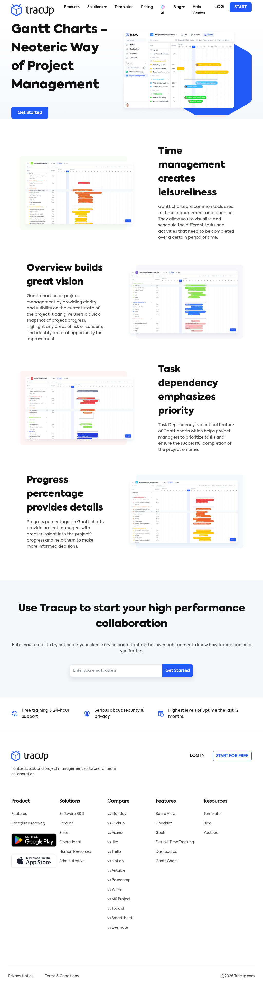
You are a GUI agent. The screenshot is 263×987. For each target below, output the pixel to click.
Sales (63, 833)
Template (212, 814)
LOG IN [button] (219, 8)
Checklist (164, 823)
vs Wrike (114, 889)
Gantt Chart (166, 861)
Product (66, 823)
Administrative (72, 861)
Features (19, 814)
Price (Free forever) (28, 823)
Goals (160, 833)
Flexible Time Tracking (175, 842)
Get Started (30, 113)
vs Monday (116, 814)
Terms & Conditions (62, 976)
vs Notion (115, 861)
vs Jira (112, 842)
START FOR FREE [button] (240, 8)
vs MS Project (119, 899)
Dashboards (166, 852)
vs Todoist (115, 908)
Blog (207, 823)
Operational (70, 842)
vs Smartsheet (120, 918)
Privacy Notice (21, 976)
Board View (166, 814)
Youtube (211, 833)
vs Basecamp (118, 880)
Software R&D (71, 814)
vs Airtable (116, 870)
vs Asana (115, 833)
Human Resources (75, 852)
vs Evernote (117, 927)
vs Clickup (116, 823)
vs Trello (114, 852)
